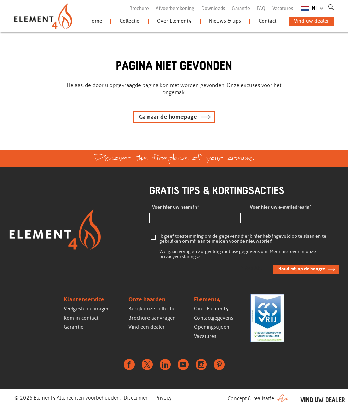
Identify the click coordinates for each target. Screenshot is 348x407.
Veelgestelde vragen (87, 309)
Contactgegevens (213, 318)
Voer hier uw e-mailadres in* (281, 207)
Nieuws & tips (225, 21)
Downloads (213, 8)
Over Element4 (174, 21)
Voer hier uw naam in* (175, 207)
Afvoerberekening (175, 8)
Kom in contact (81, 318)
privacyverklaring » (179, 256)
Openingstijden (211, 327)
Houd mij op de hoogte (301, 269)
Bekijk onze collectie (151, 309)
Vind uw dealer (311, 21)
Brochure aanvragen (152, 318)
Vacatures (282, 8)
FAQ (261, 8)
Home (95, 21)
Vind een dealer (146, 327)
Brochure (139, 8)
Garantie (241, 8)
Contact (267, 21)
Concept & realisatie (281, 398)
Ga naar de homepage (168, 116)
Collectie (129, 21)
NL (315, 8)
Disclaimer (135, 398)
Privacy (163, 398)
